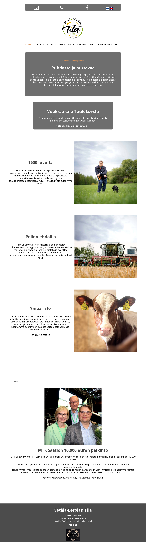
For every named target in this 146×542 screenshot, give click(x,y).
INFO (92, 44)
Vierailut (82, 44)
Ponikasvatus (105, 44)
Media (71, 44)
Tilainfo (40, 44)
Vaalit (118, 44)
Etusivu (28, 44)
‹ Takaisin (15, 382)
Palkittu (51, 44)
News (62, 44)
